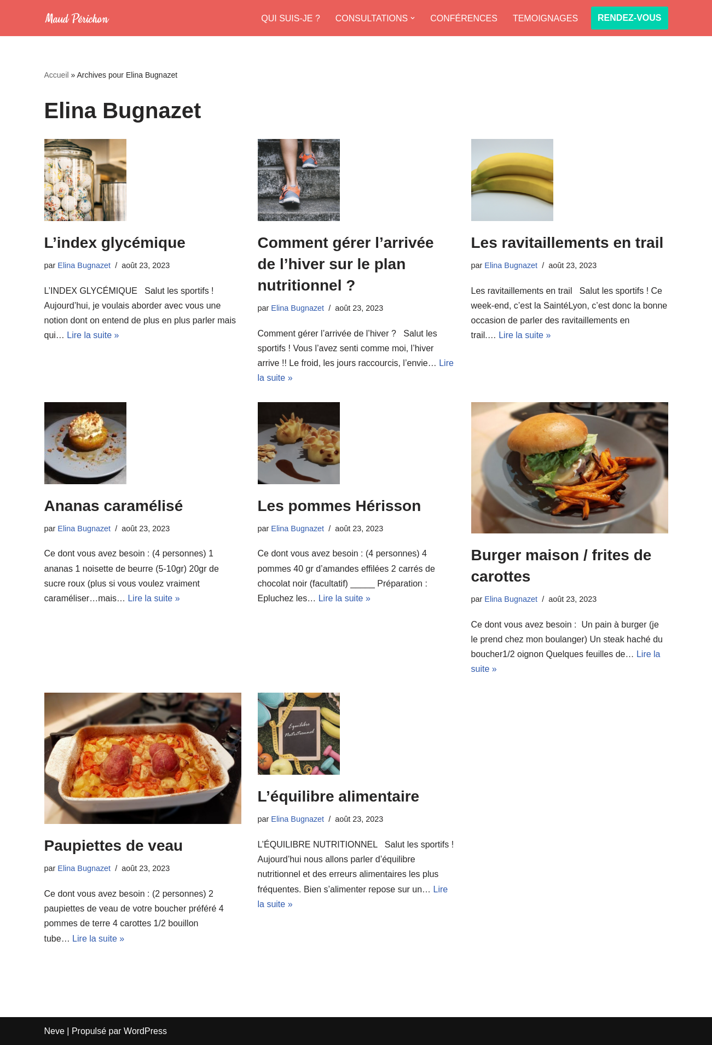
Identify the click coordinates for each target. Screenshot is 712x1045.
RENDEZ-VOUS (629, 17)
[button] (412, 18)
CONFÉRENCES (463, 18)
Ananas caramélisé (113, 505)
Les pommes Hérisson (339, 505)
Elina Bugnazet (84, 265)
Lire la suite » (93, 335)
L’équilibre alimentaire (339, 796)
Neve (54, 1031)
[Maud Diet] (77, 18)
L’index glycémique (115, 242)
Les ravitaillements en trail (567, 242)
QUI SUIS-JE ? (290, 18)
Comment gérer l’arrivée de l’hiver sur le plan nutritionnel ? (346, 264)
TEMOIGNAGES (545, 18)
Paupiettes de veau (113, 845)
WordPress (145, 1031)
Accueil (56, 75)
